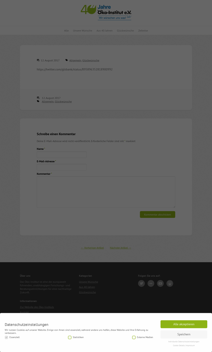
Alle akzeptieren (183, 326)
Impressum (190, 347)
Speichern (183, 336)
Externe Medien (142, 339)
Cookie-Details (179, 347)
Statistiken (76, 339)
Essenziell (12, 339)
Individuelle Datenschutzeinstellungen (183, 343)
